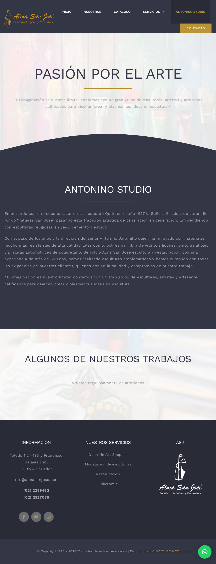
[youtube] (36, 517)
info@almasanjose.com (36, 479)
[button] (205, 552)
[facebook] (24, 517)
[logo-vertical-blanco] (180, 453)
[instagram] (49, 517)
